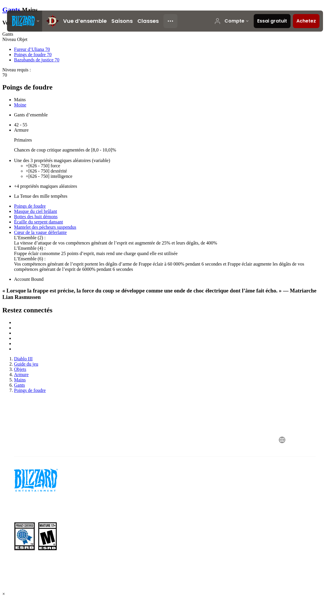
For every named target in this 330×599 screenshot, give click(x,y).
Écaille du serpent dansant (38, 221)
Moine (20, 104)
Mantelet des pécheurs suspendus (45, 227)
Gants (12, 9)
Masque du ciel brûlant (35, 211)
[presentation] (24, 21)
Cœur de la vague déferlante (40, 232)
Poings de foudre (30, 206)
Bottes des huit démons (36, 216)
